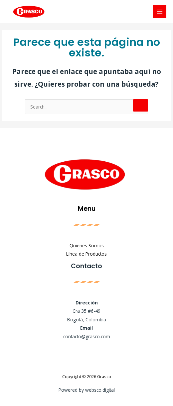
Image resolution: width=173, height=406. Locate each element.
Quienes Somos (87, 245)
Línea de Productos (86, 254)
